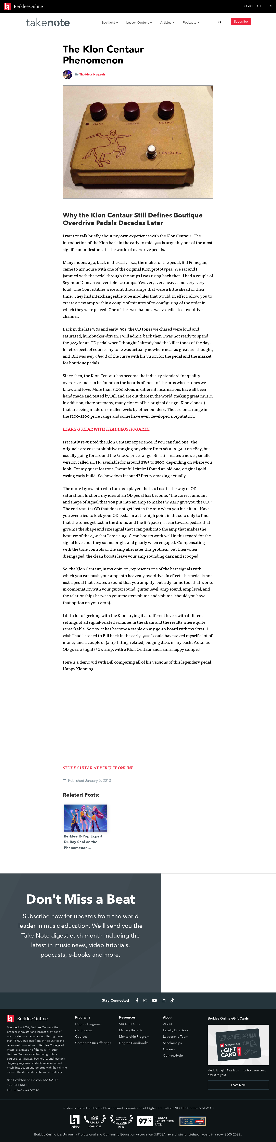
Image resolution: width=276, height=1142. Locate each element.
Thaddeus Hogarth (92, 74)
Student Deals (129, 1024)
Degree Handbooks (133, 1043)
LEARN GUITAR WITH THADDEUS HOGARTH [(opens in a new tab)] (106, 430)
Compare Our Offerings (93, 1043)
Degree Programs (88, 1024)
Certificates (83, 1030)
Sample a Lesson (257, 6)
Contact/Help (173, 1055)
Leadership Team (175, 1036)
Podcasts (191, 22)
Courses (81, 1036)
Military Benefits (131, 1030)
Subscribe (241, 21)
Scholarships (172, 1043)
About (167, 1024)
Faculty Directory (175, 1030)
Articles (167, 22)
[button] (220, 22)
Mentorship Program (134, 1036)
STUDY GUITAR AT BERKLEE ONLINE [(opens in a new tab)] (98, 768)
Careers (169, 1049)
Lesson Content (139, 22)
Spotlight (109, 22)
